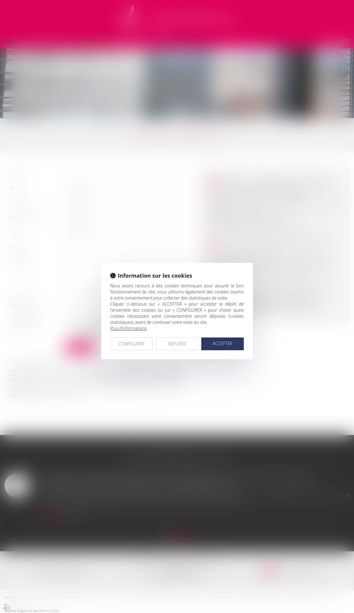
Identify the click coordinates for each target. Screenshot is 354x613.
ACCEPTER (222, 343)
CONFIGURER (132, 344)
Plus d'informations (128, 328)
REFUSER (177, 344)
